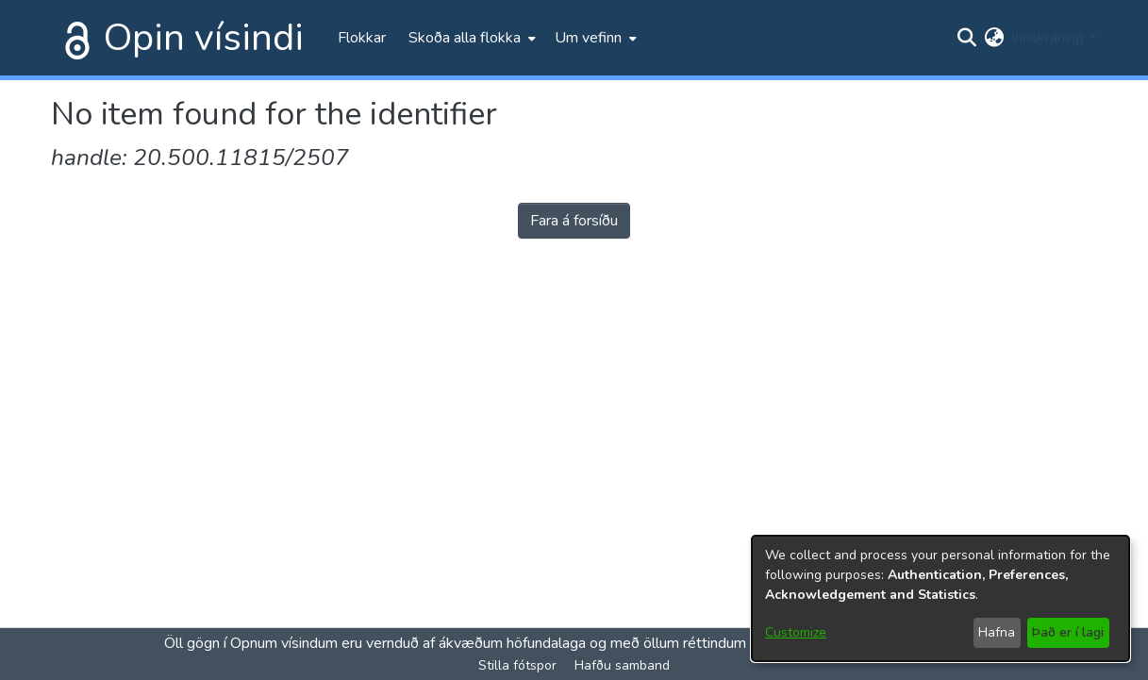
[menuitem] (470, 37)
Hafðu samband (622, 665)
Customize (795, 632)
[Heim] (73, 37)
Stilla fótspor (517, 665)
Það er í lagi (1068, 632)
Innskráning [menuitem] (1047, 37)
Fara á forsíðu (574, 220)
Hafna (996, 632)
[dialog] (940, 598)
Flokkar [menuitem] (362, 37)
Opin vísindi (204, 37)
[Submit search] (966, 37)
